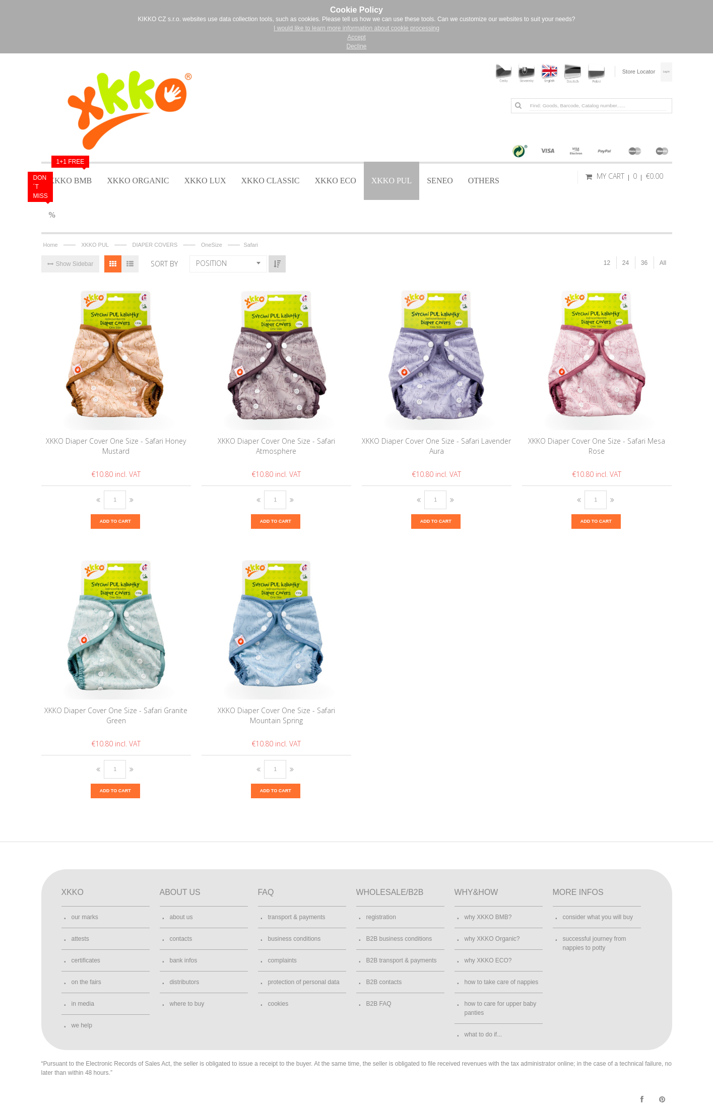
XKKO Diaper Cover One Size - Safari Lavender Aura (436, 445)
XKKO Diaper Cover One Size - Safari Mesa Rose (596, 445)
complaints (282, 959)
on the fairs (86, 981)
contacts (181, 938)
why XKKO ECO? (488, 959)
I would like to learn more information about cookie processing (356, 28)
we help (82, 1024)
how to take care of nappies (502, 981)
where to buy (187, 1003)
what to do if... (483, 1033)
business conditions (294, 938)
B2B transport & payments (401, 959)
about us (181, 916)
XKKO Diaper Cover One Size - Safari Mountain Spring (276, 714)
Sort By (164, 262)
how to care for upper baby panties (501, 1008)
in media (83, 1003)
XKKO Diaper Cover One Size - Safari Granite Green (115, 714)
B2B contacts (384, 981)
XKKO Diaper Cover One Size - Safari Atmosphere (276, 445)
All (663, 261)
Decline (356, 46)
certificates (86, 959)
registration (381, 916)
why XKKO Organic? (492, 938)
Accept (356, 37)
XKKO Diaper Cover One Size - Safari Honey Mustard (116, 445)
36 (644, 261)
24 (625, 261)
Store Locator (623, 71)
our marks (85, 916)
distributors (185, 981)
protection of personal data (304, 981)
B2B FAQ (379, 1003)
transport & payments (297, 916)
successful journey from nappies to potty (594, 943)
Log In (658, 71)
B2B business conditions (399, 938)
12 (607, 261)
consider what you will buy (598, 916)
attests (80, 938)
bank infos (184, 959)
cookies (278, 1003)
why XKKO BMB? (488, 916)
